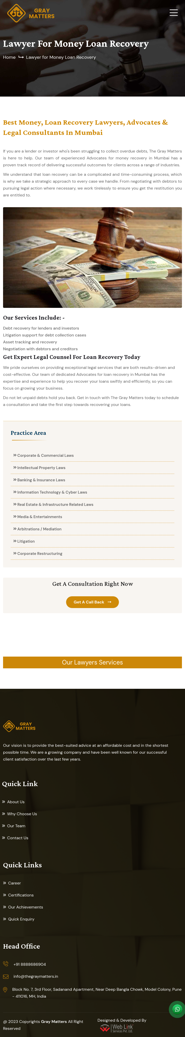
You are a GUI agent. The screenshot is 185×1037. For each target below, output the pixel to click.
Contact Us (17, 838)
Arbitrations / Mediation (39, 529)
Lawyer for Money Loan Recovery (61, 57)
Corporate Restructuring (39, 553)
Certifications (21, 895)
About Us (15, 802)
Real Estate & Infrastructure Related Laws (55, 504)
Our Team (16, 826)
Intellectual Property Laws (41, 467)
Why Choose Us (22, 814)
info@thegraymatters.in (36, 976)
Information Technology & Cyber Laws (52, 492)
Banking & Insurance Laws (41, 480)
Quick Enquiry (21, 919)
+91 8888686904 (30, 964)
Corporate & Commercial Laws (45, 455)
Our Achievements (25, 907)
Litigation (26, 541)
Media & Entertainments (39, 516)
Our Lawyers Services (92, 662)
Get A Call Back (89, 602)
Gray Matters (54, 1021)
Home (9, 57)
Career (14, 883)
